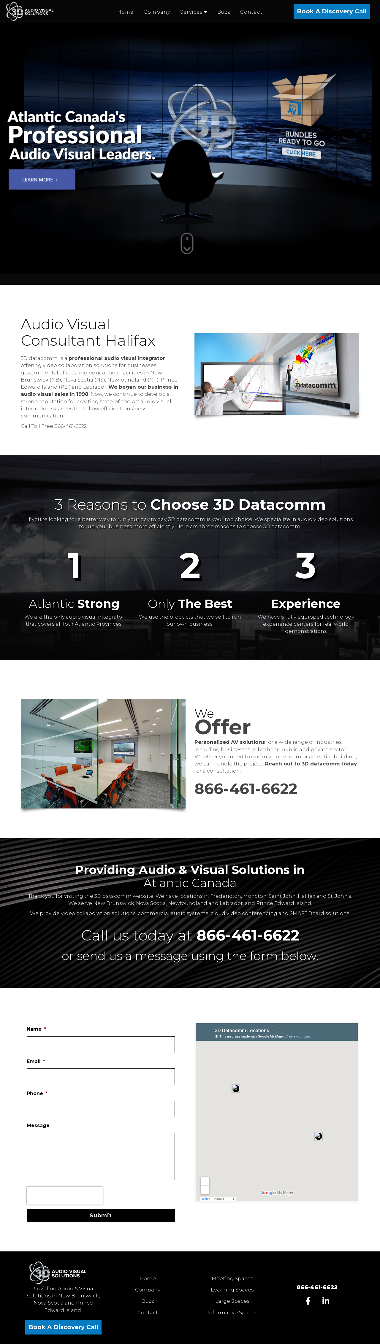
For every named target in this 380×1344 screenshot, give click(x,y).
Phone (37, 1093)
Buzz (147, 1301)
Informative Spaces (232, 1313)
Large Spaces (232, 1301)
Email (36, 1061)
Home (148, 1278)
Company (147, 1290)
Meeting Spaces (232, 1278)
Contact (147, 1313)
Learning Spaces (232, 1290)
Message (38, 1125)
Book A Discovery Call (332, 11)
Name (36, 1029)
